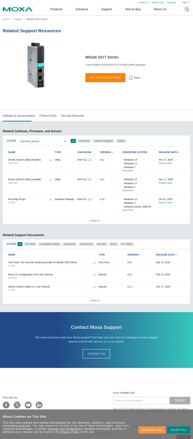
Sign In (186, 2)
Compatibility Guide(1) (49, 244)
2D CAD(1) (30, 244)
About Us (160, 9)
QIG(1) (113, 244)
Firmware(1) (84, 141)
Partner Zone (158, 3)
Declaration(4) (86, 244)
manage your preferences (65, 428)
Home (6, 19)
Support (106, 9)
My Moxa (171, 3)
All (73, 141)
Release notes (165, 163)
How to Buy (133, 9)
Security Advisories (72, 115)
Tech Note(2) (127, 244)
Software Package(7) (103, 141)
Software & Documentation (19, 115)
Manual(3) (101, 244)
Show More (128, 170)
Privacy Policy (69, 431)
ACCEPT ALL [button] (179, 430)
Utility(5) (121, 141)
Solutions (81, 9)
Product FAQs (48, 115)
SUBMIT (180, 400)
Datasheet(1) (70, 244)
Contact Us (143, 3)
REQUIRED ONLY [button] (152, 430)
